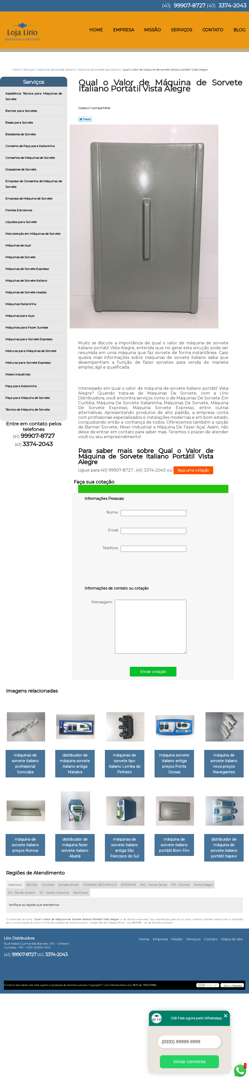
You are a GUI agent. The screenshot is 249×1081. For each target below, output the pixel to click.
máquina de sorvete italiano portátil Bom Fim (99, 932)
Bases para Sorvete (19, 122)
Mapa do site (232, 1026)
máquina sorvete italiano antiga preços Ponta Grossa (202, 764)
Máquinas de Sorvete (20, 257)
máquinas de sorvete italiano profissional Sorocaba (47, 764)
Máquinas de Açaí (18, 245)
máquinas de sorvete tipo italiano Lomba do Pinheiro (150, 762)
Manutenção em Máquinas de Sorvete (33, 234)
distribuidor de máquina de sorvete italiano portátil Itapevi (150, 935)
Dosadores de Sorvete (21, 169)
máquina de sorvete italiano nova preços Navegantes (47, 847)
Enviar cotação (153, 671)
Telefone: (144, 549)
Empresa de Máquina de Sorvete (29, 198)
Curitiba (48, 972)
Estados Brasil (69, 972)
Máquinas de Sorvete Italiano (26, 280)
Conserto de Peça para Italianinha (30, 146)
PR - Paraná (180, 972)
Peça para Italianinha (21, 386)
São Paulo (80, 980)
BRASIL (32, 972)
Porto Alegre (203, 972)
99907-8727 (189, 5)
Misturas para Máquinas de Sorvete (31, 351)
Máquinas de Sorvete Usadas (26, 292)
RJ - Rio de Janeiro (21, 980)
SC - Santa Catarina (54, 980)
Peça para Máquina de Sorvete (27, 398)
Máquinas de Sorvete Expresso (27, 269)
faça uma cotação (193, 470)
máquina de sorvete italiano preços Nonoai (99, 847)
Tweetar (85, 119)
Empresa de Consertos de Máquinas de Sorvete (33, 184)
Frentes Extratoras (19, 210)
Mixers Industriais (18, 374)
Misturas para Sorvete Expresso (28, 362)
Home (96, 30)
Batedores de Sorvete (20, 134)
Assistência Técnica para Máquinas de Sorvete (33, 96)
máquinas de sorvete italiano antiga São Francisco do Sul (202, 850)
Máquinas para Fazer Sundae (27, 327)
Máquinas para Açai (20, 316)
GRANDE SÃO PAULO (100, 972)
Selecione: (15, 972)
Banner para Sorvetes (21, 111)
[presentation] (117, 570)
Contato (212, 30)
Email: (147, 531)
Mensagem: (138, 627)
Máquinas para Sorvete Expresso (29, 339)
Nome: (146, 513)
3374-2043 (232, 5)
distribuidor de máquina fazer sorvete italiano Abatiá (150, 850)
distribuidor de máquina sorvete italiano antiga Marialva (99, 764)
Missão (152, 30)
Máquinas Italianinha (21, 304)
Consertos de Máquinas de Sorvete (30, 158)
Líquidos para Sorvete (21, 222)
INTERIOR (128, 972)
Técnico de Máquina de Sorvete (27, 409)
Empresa (123, 30)
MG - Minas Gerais (153, 972)
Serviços (181, 30)
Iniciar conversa (189, 1061)
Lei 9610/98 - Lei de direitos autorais (149, 1010)
